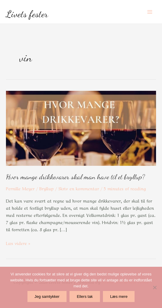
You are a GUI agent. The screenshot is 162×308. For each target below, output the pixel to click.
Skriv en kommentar (78, 188)
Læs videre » (18, 242)
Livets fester (27, 14)
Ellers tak (84, 296)
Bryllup (46, 188)
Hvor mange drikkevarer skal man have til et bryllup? (75, 176)
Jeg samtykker (47, 296)
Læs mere (119, 296)
